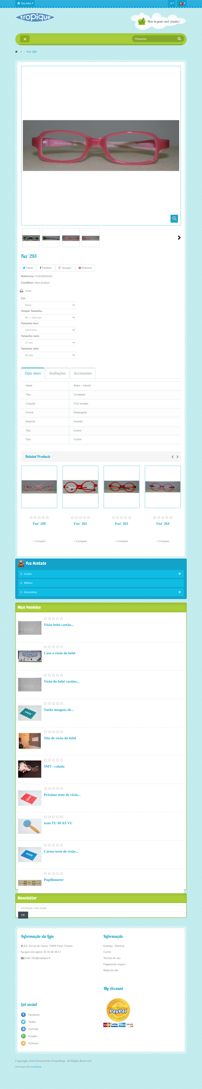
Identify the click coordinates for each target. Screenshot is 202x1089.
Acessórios (30, 593)
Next (179, 237)
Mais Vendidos (29, 613)
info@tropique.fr (41, 992)
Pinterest (85, 267)
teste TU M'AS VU (58, 829)
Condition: (27, 282)
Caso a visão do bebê (60, 659)
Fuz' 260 (39, 523)
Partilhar (46, 267)
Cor (23, 298)
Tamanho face (30, 323)
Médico (28, 583)
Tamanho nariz (30, 336)
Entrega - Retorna (113, 980)
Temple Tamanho (32, 311)
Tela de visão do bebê (60, 744)
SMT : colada (54, 773)
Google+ (65, 267)
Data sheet (33, 373)
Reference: (28, 276)
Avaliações (57, 373)
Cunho (107, 986)
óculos (28, 574)
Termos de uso (112, 992)
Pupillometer (54, 886)
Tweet (28, 267)
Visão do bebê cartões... (61, 688)
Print (28, 291)
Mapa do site (110, 1004)
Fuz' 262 (80, 523)
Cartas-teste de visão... (61, 858)
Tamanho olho (30, 348)
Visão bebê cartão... (59, 631)
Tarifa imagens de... (59, 716)
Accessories (83, 373)
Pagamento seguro (114, 998)
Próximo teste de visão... (62, 801)
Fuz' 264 (162, 523)
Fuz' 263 (121, 523)
